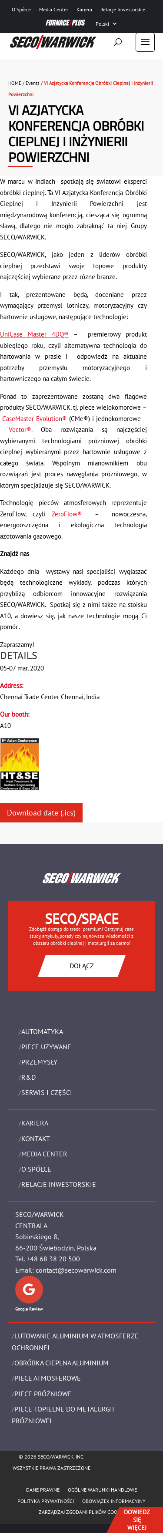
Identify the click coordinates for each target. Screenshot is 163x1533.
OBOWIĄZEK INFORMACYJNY (114, 1501)
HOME (14, 83)
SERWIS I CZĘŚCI (46, 1092)
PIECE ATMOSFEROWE (47, 1378)
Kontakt (35, 1138)
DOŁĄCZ (82, 965)
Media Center (53, 9)
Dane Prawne (43, 1489)
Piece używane (46, 1046)
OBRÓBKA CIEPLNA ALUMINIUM (61, 1362)
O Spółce (21, 9)
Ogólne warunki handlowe (102, 1489)
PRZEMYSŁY (39, 1062)
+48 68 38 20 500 (53, 1258)
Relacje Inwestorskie (122, 9)
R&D (28, 1077)
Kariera (84, 9)
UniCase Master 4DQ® (34, 334)
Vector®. (25, 429)
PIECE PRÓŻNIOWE (43, 1393)
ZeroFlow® (67, 514)
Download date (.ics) (41, 813)
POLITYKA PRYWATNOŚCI (45, 1501)
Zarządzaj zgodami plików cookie (81, 1512)
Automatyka (42, 1031)
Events (33, 83)
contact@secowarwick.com (76, 1270)
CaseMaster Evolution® (34, 418)
